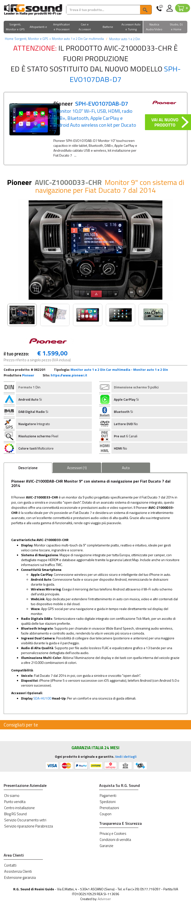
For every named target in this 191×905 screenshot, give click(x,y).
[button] (15, 27)
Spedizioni (108, 801)
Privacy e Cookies (113, 833)
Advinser (104, 898)
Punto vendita (14, 801)
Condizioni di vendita (115, 839)
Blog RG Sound (15, 814)
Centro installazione (19, 808)
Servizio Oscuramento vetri (25, 820)
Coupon (105, 814)
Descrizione (27, 468)
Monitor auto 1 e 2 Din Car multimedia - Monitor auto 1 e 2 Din (119, 369)
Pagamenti (108, 795)
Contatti (10, 865)
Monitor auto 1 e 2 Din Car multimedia (76, 38)
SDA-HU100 (42, 698)
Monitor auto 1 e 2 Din (124, 38)
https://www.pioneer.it (69, 375)
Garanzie (106, 845)
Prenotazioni (109, 808)
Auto (126, 468)
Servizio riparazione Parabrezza (28, 826)
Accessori (77, 468)
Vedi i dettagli (125, 756)
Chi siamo (11, 795)
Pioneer (28, 375)
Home (9, 38)
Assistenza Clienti (18, 871)
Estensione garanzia (20, 877)
